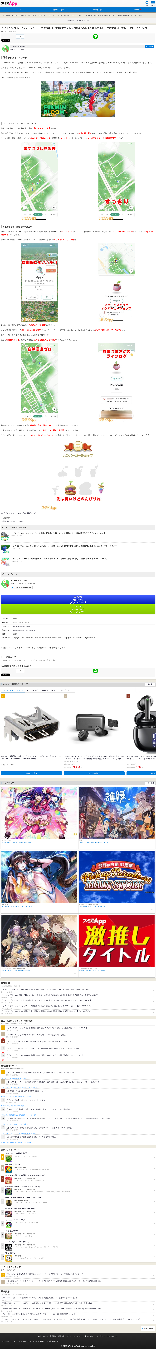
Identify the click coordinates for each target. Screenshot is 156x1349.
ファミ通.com (100, 1336)
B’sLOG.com (112, 1336)
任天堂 (48, 660)
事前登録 (70, 20)
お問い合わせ (43, 1336)
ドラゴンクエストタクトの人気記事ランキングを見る (18, 1133)
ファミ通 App (9, 3)
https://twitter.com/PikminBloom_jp (24, 630)
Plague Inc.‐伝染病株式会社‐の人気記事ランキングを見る (19, 1115)
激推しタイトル (83, 20)
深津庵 (53, 660)
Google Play (78, 609)
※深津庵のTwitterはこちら (12, 521)
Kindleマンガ (32, 690)
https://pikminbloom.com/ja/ (21, 626)
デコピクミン (12, 660)
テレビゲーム (64, 690)
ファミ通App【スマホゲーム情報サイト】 (16, 15)
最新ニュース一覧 (39, 15)
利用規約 (53, 1336)
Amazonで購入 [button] (31, 773)
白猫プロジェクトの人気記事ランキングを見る (16, 1096)
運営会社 (61, 1336)
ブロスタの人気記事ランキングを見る (14, 1105)
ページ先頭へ (149, 1328)
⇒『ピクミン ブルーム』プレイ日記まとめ (18, 513)
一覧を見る (150, 684)
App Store (78, 600)
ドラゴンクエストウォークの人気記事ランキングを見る (19, 1087)
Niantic (4, 660)
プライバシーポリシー (74, 1336)
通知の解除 (89, 1336)
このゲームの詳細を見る (22, 587)
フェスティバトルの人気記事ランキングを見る (16, 1142)
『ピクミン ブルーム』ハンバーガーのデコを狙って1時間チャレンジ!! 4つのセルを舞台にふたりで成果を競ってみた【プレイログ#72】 (96, 15)
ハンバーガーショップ (24, 660)
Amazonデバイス (48, 690)
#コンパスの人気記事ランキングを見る (14, 1078)
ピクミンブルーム (39, 660)
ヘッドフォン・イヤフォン (13, 690)
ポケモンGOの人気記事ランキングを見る (15, 1124)
